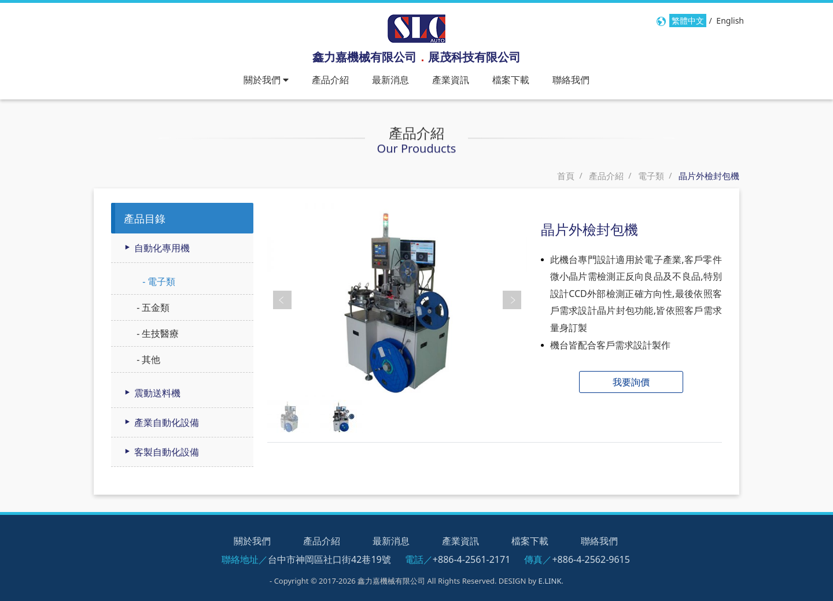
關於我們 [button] (266, 79)
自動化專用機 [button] (156, 248)
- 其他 (147, 359)
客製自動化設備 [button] (161, 452)
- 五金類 (151, 307)
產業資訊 (450, 79)
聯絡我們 (570, 79)
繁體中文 (688, 20)
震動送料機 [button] (151, 393)
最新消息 (390, 79)
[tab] (182, 248)
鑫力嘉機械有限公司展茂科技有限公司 (416, 57)
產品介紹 (330, 79)
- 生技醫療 (156, 333)
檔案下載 (510, 79)
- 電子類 (157, 281)
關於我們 (252, 541)
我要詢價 (631, 382)
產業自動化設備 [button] (161, 422)
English (730, 20)
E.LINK (550, 581)
